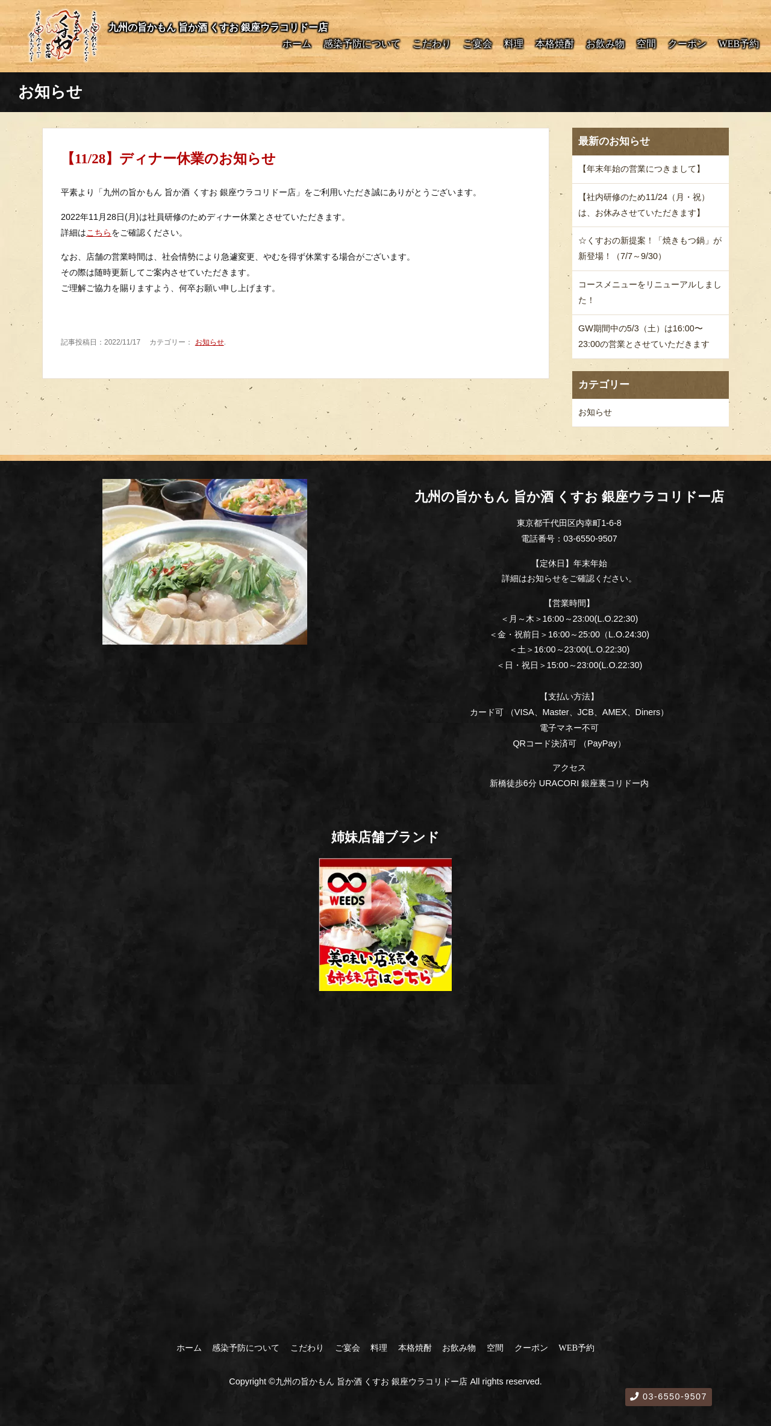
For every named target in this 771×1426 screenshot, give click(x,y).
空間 (646, 44)
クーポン (687, 44)
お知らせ (209, 342)
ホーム (296, 44)
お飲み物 (605, 44)
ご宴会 (477, 44)
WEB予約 (739, 44)
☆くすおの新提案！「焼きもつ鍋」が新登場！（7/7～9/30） (650, 248)
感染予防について (362, 44)
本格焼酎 (554, 44)
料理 (513, 44)
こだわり (432, 44)
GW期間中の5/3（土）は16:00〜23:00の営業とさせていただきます (644, 336)
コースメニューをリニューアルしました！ (650, 292)
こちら (98, 232)
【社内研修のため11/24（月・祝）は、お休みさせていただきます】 (644, 204)
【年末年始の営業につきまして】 (641, 169)
